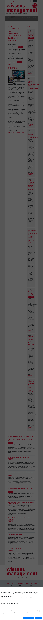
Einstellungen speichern (29, 617)
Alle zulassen (38, 617)
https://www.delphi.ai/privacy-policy (8, 605)
